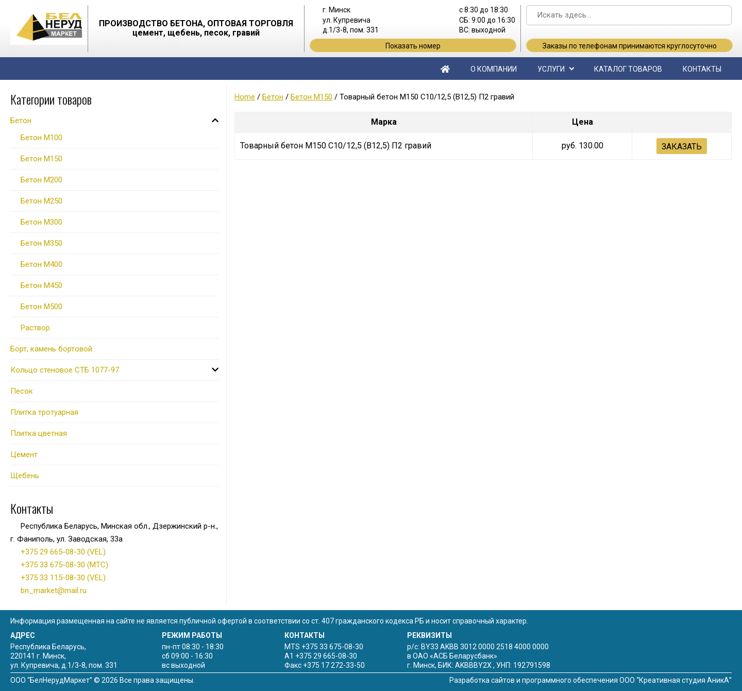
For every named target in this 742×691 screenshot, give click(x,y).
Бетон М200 (41, 179)
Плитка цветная (38, 433)
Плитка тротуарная (44, 412)
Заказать (682, 146)
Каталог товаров (628, 69)
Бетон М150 (311, 97)
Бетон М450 (41, 285)
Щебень (24, 475)
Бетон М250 (41, 201)
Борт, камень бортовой (51, 348)
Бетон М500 (41, 306)
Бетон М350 (41, 243)
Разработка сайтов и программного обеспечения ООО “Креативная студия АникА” (590, 680)
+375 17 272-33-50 (334, 665)
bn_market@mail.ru (54, 590)
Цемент (24, 454)
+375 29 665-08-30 (326, 656)
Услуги (551, 69)
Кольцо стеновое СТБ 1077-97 (64, 370)
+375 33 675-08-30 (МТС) (64, 564)
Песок (21, 391)
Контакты (702, 69)
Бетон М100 (41, 137)
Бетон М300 (41, 222)
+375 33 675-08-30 (332, 647)
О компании (493, 69)
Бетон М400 (41, 264)
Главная (445, 68)
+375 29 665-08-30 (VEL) (63, 552)
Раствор (35, 327)
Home (244, 97)
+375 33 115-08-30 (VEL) (63, 577)
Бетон (272, 97)
